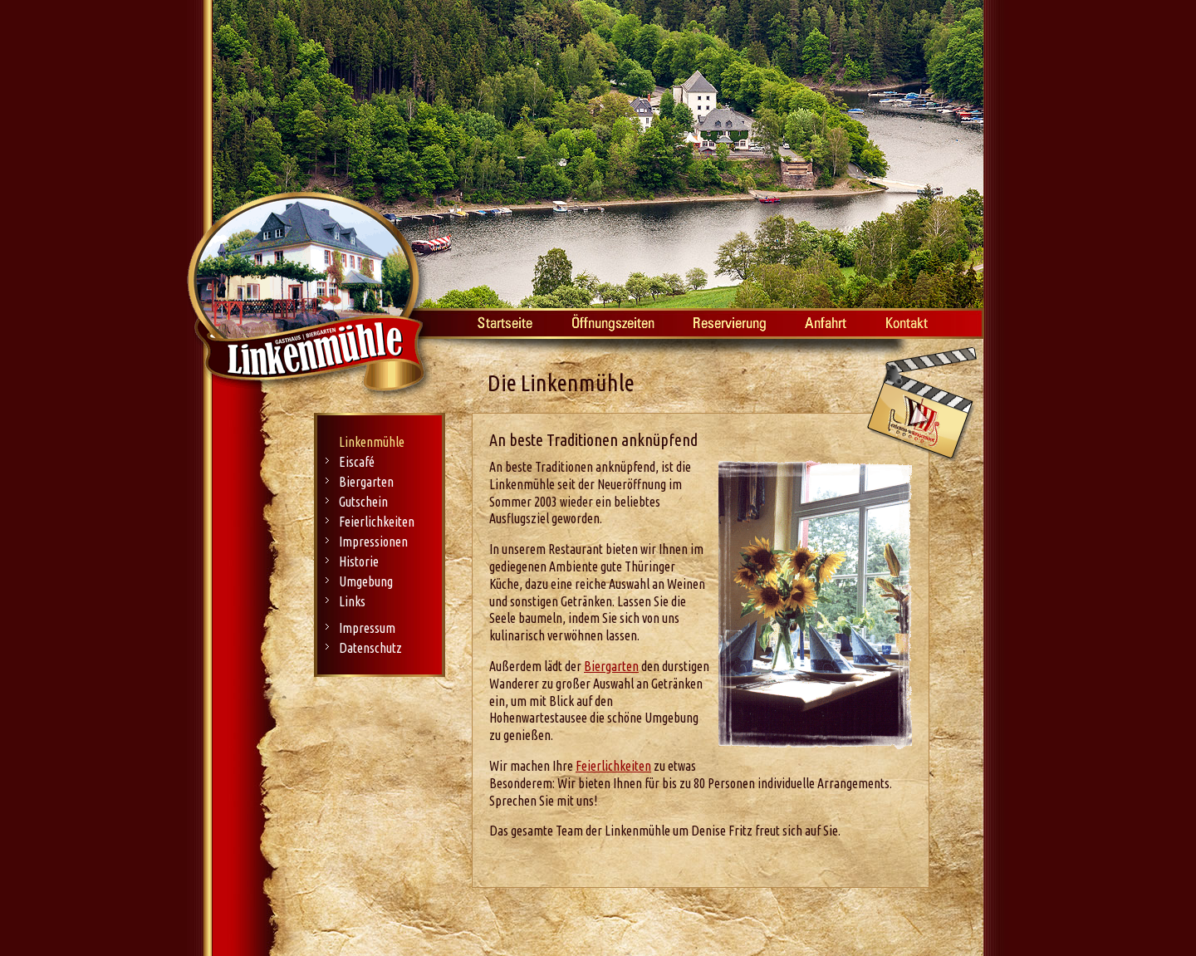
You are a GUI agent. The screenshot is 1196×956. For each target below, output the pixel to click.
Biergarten (366, 481)
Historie (359, 561)
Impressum (367, 627)
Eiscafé (357, 461)
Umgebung (366, 581)
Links (352, 601)
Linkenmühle (371, 441)
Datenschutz (370, 647)
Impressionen (373, 541)
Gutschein (363, 501)
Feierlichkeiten (376, 521)
